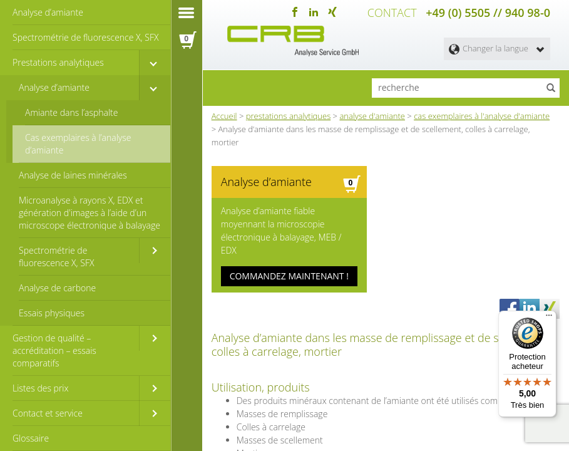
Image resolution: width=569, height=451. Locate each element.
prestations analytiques (288, 116)
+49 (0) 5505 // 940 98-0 (488, 12)
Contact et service (48, 413)
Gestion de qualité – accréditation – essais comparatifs (54, 350)
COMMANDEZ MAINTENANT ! (289, 276)
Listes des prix (41, 388)
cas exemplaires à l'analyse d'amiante (482, 116)
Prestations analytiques (58, 62)
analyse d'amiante (372, 116)
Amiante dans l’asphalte (71, 112)
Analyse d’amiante (48, 12)
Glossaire (31, 438)
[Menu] (548, 318)
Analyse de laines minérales (73, 175)
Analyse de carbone (57, 288)
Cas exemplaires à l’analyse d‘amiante (78, 144)
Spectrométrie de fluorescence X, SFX (85, 37)
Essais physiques (52, 313)
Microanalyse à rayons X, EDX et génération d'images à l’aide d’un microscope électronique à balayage (89, 212)
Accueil (224, 116)
